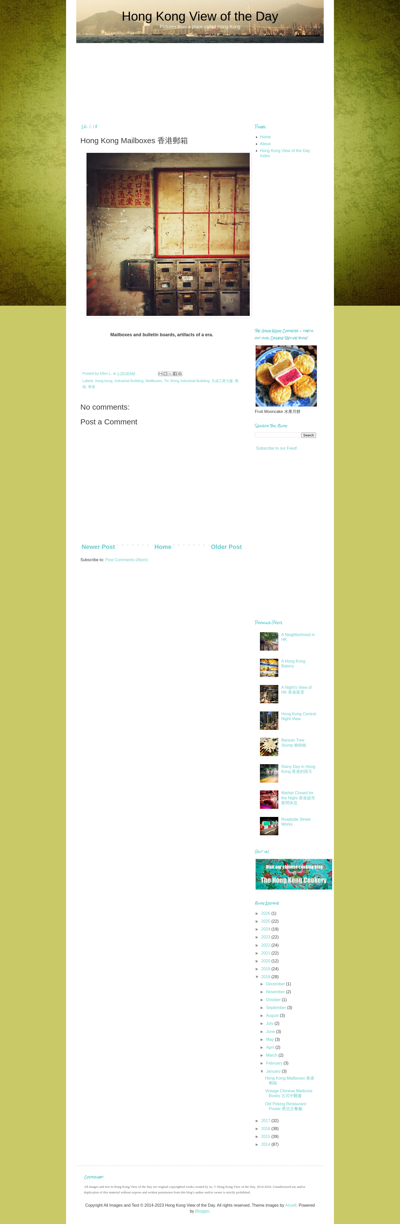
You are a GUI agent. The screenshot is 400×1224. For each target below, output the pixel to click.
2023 (266, 937)
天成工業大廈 (222, 381)
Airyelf (290, 1205)
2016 (266, 1128)
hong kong (103, 381)
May (270, 1039)
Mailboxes (153, 381)
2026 (266, 913)
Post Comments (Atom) (126, 560)
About (265, 144)
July (270, 1023)
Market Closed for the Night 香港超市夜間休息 (298, 798)
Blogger (202, 1211)
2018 (266, 977)
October (274, 1000)
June (271, 1031)
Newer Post (98, 546)
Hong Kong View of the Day (200, 16)
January (274, 1071)
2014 (266, 1144)
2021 (266, 953)
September (276, 1007)
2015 (266, 1136)
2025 (266, 921)
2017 (266, 1121)
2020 (266, 961)
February (274, 1063)
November (276, 992)
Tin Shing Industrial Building (186, 381)
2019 (266, 969)
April (270, 1047)
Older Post (226, 546)
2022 (266, 945)
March (272, 1055)
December (276, 984)
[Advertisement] (200, 78)
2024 (266, 929)
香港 (91, 387)
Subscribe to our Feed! (276, 448)
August (273, 1015)
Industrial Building (129, 381)
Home (162, 546)
